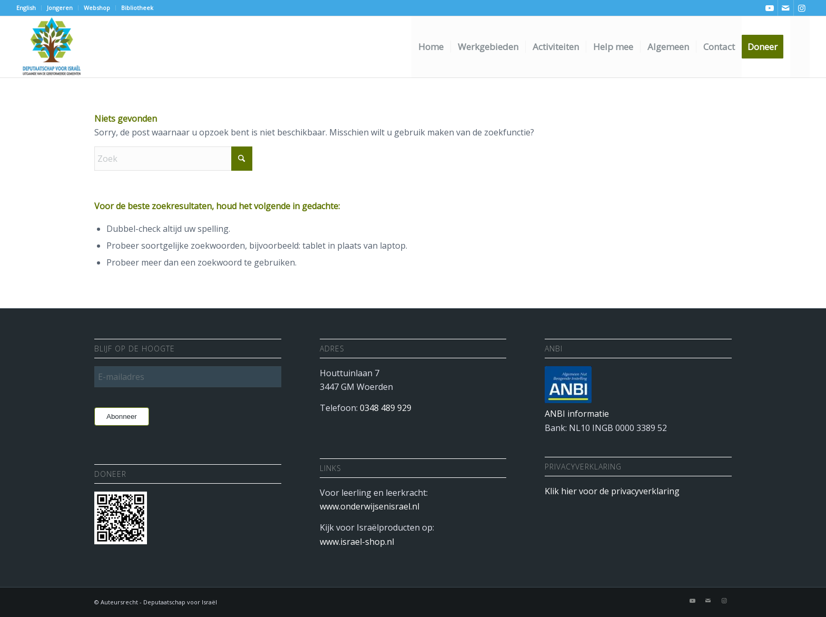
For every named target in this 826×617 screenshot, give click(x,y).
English (26, 8)
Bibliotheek (137, 8)
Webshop (97, 8)
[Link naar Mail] (785, 8)
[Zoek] (800, 46)
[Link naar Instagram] (802, 8)
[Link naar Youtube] (770, 8)
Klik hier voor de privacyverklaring (612, 491)
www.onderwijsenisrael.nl (369, 506)
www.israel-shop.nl (357, 541)
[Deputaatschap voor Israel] (51, 46)
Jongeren (60, 8)
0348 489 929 (385, 408)
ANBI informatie (577, 413)
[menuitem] (29, 8)
